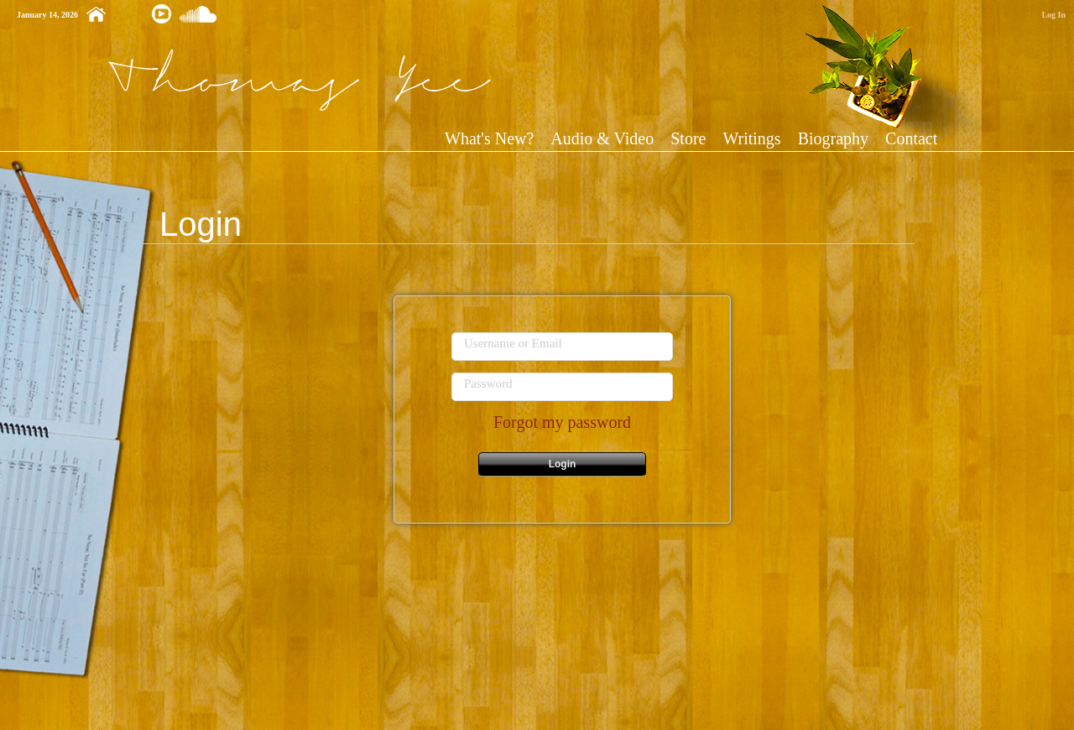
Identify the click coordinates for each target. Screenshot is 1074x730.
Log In (1053, 14)
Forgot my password (562, 422)
